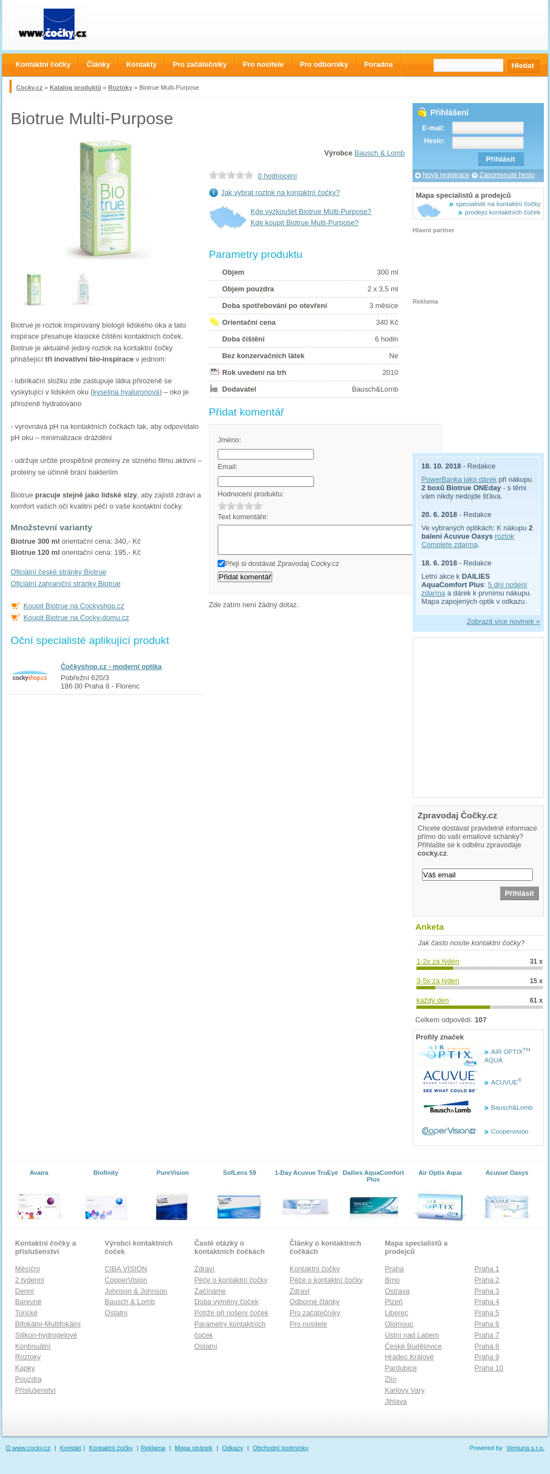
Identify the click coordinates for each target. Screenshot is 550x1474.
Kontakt (70, 1447)
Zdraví (204, 1269)
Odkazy (232, 1447)
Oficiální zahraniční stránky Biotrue (66, 583)
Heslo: (434, 141)
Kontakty (141, 64)
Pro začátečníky (314, 1313)
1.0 (222, 505)
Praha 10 (488, 1368)
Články (98, 64)
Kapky (25, 1368)
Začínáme (210, 1291)
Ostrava (397, 1291)
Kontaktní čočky (314, 1269)
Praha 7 (486, 1335)
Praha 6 (486, 1324)
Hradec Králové (409, 1357)
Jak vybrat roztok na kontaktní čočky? (280, 192)
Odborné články (314, 1301)
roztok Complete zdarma (467, 540)
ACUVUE (506, 1082)
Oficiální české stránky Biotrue (58, 572)
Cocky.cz (29, 87)
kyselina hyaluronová (126, 392)
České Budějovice (413, 1346)
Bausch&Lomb (512, 1107)
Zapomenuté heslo (506, 175)
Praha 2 (486, 1280)
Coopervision (509, 1131)
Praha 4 (486, 1301)
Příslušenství (35, 1390)
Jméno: (229, 440)
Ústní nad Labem (412, 1335)
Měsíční (27, 1269)
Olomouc (399, 1324)
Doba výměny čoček (226, 1301)
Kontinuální (33, 1346)
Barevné (28, 1301)
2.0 (231, 505)
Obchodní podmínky (280, 1447)
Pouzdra (28, 1379)
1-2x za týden (437, 961)
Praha (394, 1269)
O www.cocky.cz (28, 1447)
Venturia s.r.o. (525, 1447)
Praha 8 (486, 1346)
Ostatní (116, 1313)
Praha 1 (486, 1269)
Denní (24, 1291)
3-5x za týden (437, 981)
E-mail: (433, 128)
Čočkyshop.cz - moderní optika (111, 667)
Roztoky (120, 87)
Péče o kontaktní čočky (231, 1280)
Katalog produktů (75, 87)
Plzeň (393, 1301)
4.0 (248, 505)
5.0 (257, 505)
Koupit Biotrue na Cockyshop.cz (73, 606)
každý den (432, 1000)
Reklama (153, 1447)
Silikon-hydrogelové (46, 1335)
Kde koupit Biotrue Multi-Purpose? (305, 222)
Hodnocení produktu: (251, 494)
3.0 (239, 505)
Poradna (378, 64)
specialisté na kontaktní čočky (498, 204)
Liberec (396, 1313)
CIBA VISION (126, 1269)
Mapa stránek (194, 1447)
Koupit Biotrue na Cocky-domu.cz (76, 617)
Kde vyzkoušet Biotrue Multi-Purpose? (311, 211)
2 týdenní (30, 1280)
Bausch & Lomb (380, 153)
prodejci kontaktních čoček (503, 212)
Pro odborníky (324, 64)
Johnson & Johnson (136, 1291)
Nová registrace (446, 175)
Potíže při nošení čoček (231, 1313)
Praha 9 (486, 1357)
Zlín (390, 1379)
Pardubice (401, 1368)
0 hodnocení (277, 176)
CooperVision (126, 1280)
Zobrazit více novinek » (503, 621)
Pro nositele (308, 1324)
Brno (392, 1280)
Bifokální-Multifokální (48, 1324)
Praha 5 (486, 1313)
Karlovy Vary (405, 1390)
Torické (26, 1313)
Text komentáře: (243, 517)
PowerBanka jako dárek (459, 479)
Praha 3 (486, 1291)
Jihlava (396, 1401)
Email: (228, 466)
